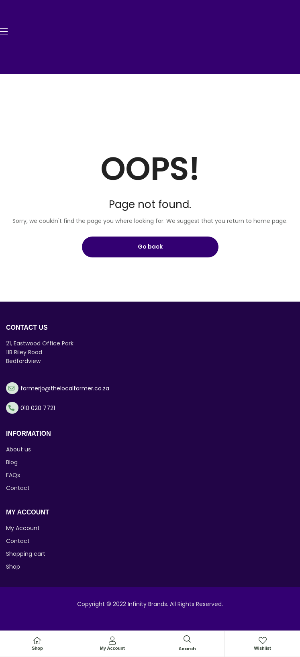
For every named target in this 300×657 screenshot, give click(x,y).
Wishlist (262, 648)
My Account (112, 648)
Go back (150, 247)
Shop (37, 648)
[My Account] (112, 641)
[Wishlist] (263, 641)
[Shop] (37, 641)
